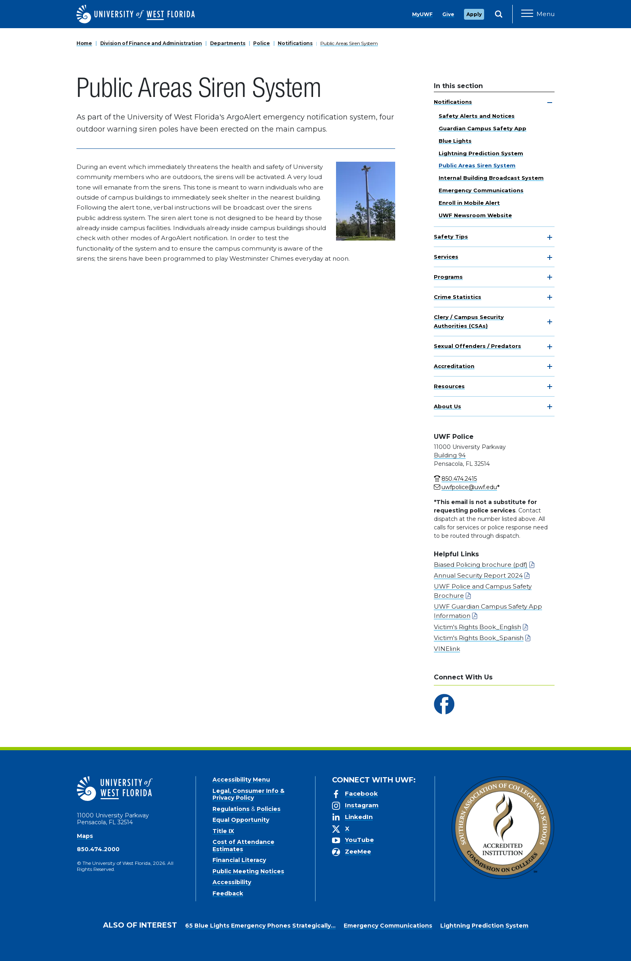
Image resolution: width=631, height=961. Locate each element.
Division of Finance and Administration (151, 43)
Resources (449, 386)
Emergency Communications (481, 190)
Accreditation (454, 366)
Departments (227, 43)
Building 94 (450, 455)
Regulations (231, 809)
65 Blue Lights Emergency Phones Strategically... (260, 925)
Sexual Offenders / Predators (477, 346)
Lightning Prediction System (481, 153)
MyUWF (422, 14)
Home (84, 43)
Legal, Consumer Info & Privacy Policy (248, 794)
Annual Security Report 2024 (478, 575)
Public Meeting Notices (248, 871)
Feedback (227, 893)
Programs (448, 277)
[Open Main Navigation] (538, 14)
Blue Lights (455, 141)
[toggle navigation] (549, 102)
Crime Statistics (457, 297)
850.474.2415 (459, 478)
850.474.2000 (98, 849)
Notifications (295, 43)
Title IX (223, 831)
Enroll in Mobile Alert (469, 203)
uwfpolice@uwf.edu (469, 487)
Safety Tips (451, 236)
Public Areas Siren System (349, 43)
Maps (85, 836)
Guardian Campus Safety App (482, 128)
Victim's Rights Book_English (477, 627)
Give (448, 14)
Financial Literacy (239, 860)
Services (446, 256)
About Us (447, 406)
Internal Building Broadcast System (491, 178)
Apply (474, 14)
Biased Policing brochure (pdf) (481, 564)
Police (261, 43)
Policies (268, 809)
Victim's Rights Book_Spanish (479, 638)
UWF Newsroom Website (475, 215)
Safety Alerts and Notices (477, 116)
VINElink (447, 648)
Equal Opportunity (240, 819)
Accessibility (231, 882)
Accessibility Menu (241, 779)
